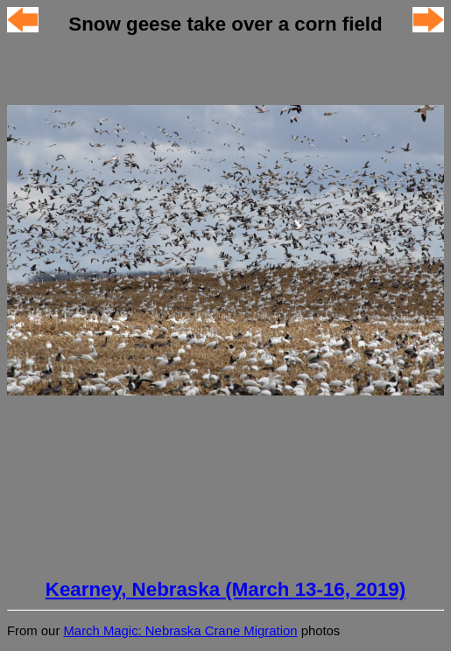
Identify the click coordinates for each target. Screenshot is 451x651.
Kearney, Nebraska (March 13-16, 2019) (225, 589)
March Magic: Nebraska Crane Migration (180, 631)
